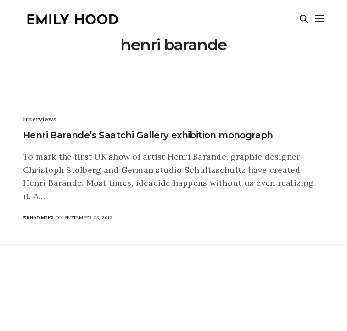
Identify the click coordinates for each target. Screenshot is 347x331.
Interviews (39, 119)
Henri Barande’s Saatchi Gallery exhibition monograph (148, 135)
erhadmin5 (38, 218)
